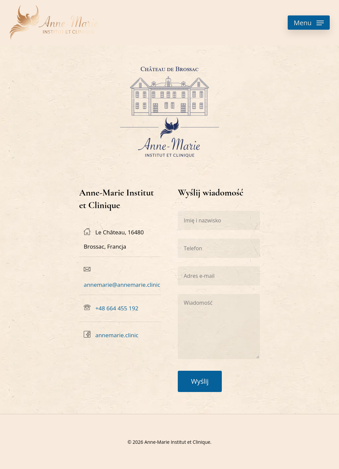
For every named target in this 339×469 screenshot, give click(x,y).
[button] (309, 22)
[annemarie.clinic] (120, 335)
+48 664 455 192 (116, 308)
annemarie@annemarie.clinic (122, 284)
